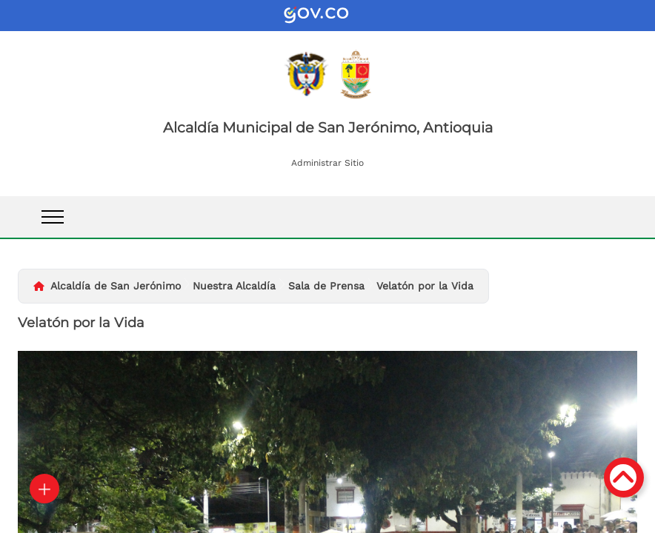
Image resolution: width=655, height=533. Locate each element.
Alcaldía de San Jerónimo (115, 286)
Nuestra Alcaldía (234, 286)
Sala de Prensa (326, 286)
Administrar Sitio (327, 163)
